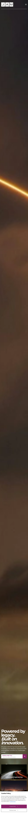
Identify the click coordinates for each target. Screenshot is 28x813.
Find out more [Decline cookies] (12, 810)
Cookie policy (13, 801)
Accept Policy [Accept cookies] (13, 806)
